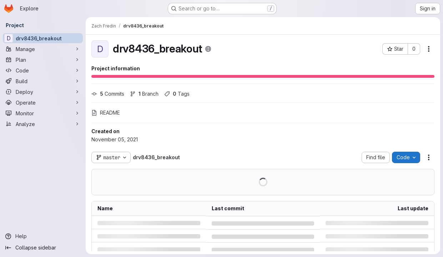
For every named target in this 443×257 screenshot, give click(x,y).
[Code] (43, 70)
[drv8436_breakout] (43, 38)
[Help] (43, 236)
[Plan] (43, 60)
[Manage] (43, 49)
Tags (177, 94)
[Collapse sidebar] (43, 248)
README (105, 113)
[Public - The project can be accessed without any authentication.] (208, 49)
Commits (107, 94)
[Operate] (43, 102)
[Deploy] (43, 92)
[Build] (43, 81)
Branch (144, 94)
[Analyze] (43, 124)
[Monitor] (43, 113)
